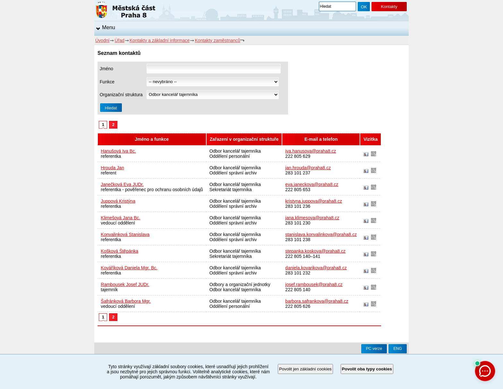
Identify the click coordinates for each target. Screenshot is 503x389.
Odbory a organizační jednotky (239, 284)
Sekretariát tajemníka (230, 189)
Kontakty (389, 6)
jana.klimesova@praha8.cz (312, 217)
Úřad (119, 40)
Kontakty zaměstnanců (217, 40)
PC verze (374, 348)
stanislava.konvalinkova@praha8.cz (321, 234)
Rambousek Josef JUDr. (125, 284)
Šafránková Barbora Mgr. (126, 301)
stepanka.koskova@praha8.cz (315, 251)
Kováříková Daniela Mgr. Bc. (129, 267)
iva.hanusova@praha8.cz (310, 151)
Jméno (106, 68)
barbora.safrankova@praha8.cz (316, 301)
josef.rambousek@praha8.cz (313, 284)
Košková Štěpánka (119, 251)
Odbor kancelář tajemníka (235, 151)
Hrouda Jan (112, 167)
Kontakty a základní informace (160, 40)
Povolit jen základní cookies (305, 369)
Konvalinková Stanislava (125, 234)
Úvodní (102, 40)
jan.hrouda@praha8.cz (308, 167)
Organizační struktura (121, 94)
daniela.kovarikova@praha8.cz (316, 267)
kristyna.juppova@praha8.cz (313, 201)
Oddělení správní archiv (233, 172)
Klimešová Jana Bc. (120, 217)
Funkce (107, 81)
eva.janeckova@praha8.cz (311, 184)
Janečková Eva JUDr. (122, 184)
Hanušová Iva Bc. (118, 151)
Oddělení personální (229, 156)
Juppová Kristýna (118, 201)
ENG (397, 348)
